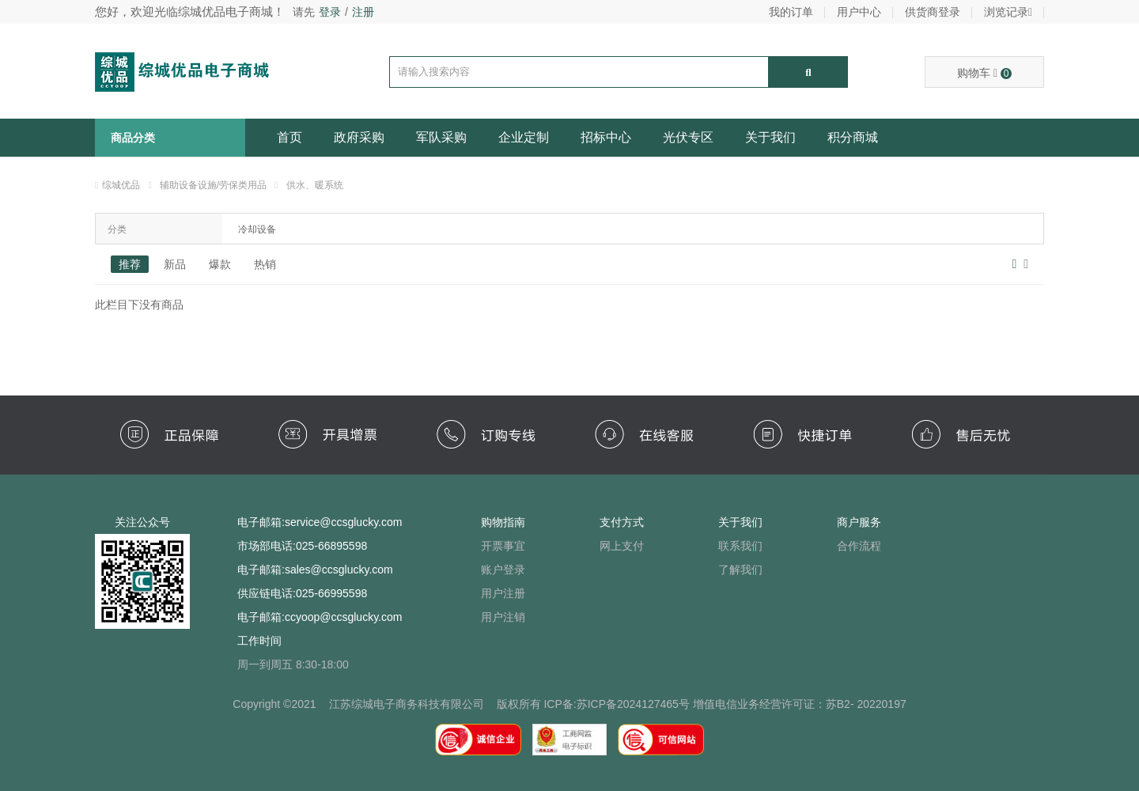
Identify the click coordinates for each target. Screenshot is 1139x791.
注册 (363, 12)
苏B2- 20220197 (866, 704)
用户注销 (503, 617)
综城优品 (121, 185)
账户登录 (503, 569)
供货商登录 (932, 12)
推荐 (130, 264)
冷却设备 (257, 229)
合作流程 (859, 545)
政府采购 (359, 137)
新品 (175, 264)
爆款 (220, 264)
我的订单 (791, 12)
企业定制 (523, 137)
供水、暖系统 (314, 185)
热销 (265, 264)
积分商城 (852, 137)
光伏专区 (688, 137)
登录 (330, 12)
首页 (289, 137)
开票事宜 (503, 545)
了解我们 (740, 569)
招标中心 (606, 137)
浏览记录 (1008, 12)
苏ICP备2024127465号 (633, 704)
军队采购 (441, 137)
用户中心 (859, 12)
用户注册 (503, 593)
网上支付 (622, 545)
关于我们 (770, 137)
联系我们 (740, 545)
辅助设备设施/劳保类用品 (213, 185)
